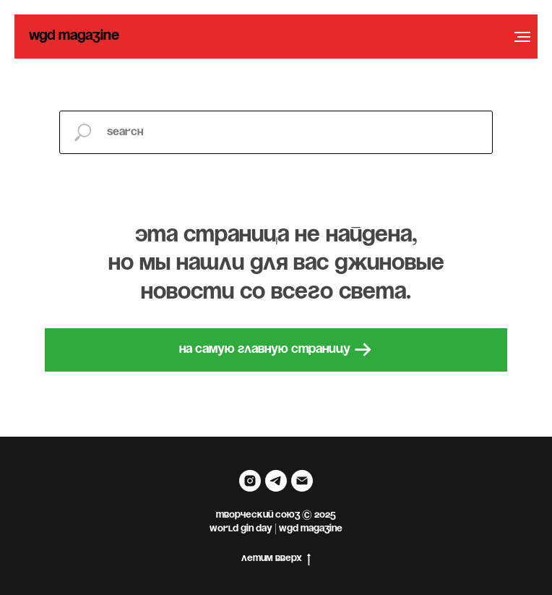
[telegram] (276, 481)
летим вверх (276, 560)
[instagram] (250, 481)
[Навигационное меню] (522, 37)
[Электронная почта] (302, 481)
